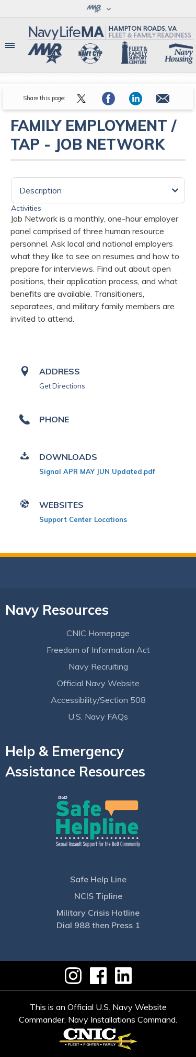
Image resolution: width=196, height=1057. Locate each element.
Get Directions (62, 386)
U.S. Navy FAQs (98, 716)
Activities (26, 208)
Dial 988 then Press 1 (98, 925)
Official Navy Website (98, 683)
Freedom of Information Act (98, 650)
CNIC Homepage (98, 633)
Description (40, 190)
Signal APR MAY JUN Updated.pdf (97, 471)
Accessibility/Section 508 (98, 700)
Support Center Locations (83, 519)
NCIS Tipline (98, 896)
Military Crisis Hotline (98, 912)
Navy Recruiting (98, 666)
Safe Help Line (98, 879)
